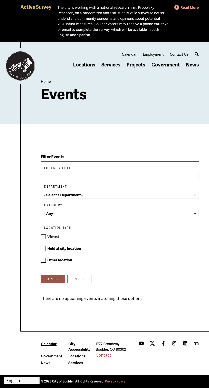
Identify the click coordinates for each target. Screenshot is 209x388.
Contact (103, 355)
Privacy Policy (115, 381)
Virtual (53, 236)
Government (165, 64)
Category (53, 205)
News (192, 64)
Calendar (129, 54)
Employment (153, 54)
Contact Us (179, 54)
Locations (84, 64)
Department (55, 186)
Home (46, 81)
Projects (136, 64)
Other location (59, 259)
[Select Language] (22, 380)
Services (110, 64)
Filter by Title (57, 168)
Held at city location (64, 248)
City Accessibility (79, 346)
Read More (189, 7)
